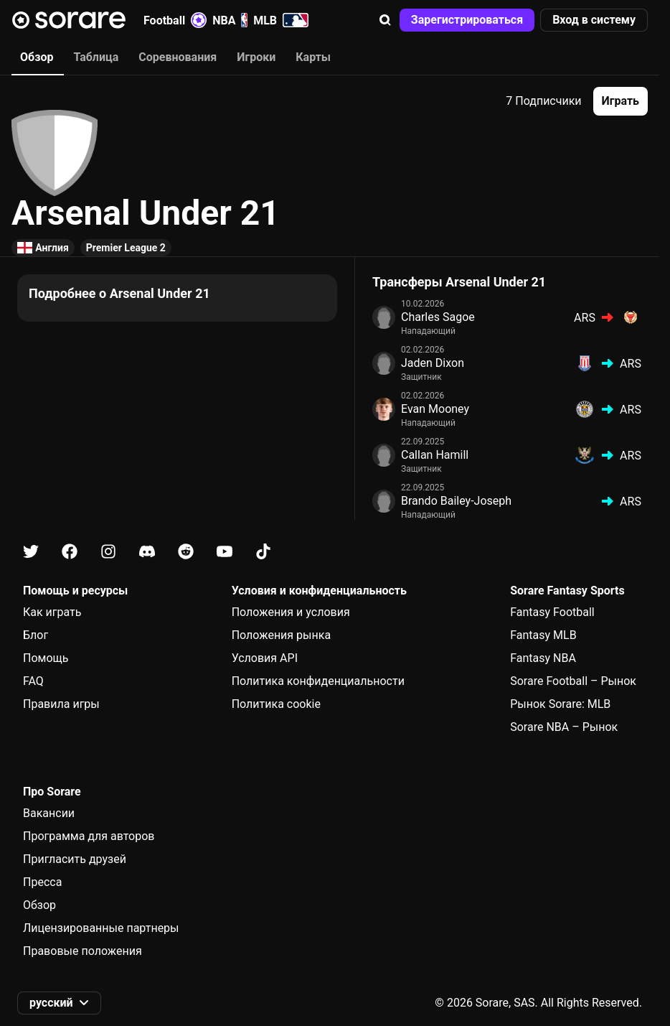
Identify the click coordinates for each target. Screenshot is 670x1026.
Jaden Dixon (432, 363)
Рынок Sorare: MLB (560, 704)
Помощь (45, 658)
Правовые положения (82, 951)
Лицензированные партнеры (101, 928)
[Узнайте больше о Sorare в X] (30, 551)
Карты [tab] (313, 57)
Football (175, 20)
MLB (280, 20)
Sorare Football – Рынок (573, 681)
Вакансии (49, 813)
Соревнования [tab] (177, 57)
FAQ (33, 681)
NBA (229, 20)
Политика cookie (276, 704)
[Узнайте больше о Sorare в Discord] (147, 551)
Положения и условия (291, 612)
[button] (385, 20)
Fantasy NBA (543, 658)
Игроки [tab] (256, 57)
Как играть (52, 612)
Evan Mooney (435, 409)
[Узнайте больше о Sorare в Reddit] (185, 551)
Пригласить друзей (74, 859)
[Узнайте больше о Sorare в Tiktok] (263, 551)
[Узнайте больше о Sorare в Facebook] (69, 551)
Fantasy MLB (543, 635)
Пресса (42, 882)
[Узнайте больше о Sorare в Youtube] (224, 551)
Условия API (265, 658)
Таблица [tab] (95, 57)
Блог (35, 635)
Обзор (39, 905)
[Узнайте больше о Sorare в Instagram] (108, 551)
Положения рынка (281, 635)
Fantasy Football (552, 612)
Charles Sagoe (438, 317)
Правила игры (61, 704)
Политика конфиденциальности (318, 681)
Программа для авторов (89, 836)
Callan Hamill (434, 455)
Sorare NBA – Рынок (564, 727)
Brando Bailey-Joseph (456, 501)
